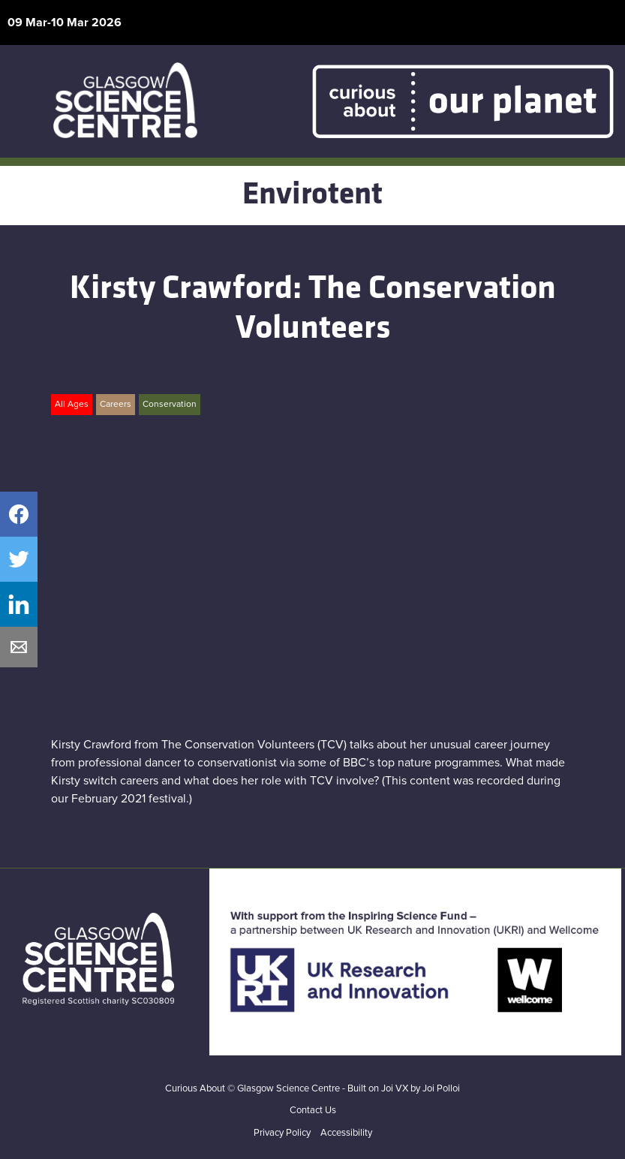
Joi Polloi (441, 1089)
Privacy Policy (282, 1133)
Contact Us (313, 1110)
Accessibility (346, 1133)
